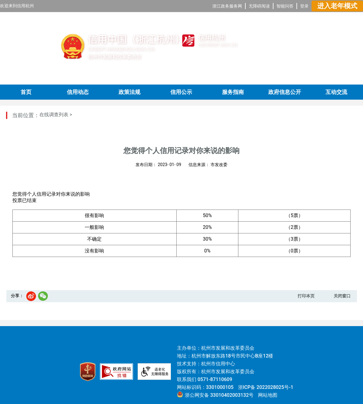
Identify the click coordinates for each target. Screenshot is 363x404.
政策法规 (129, 92)
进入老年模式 (337, 6)
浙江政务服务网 (227, 6)
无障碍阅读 (259, 6)
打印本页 (306, 295)
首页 (26, 92)
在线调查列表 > (55, 114)
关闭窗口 (342, 295)
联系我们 (186, 379)
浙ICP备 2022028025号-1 (265, 387)
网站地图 (267, 395)
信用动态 (78, 92)
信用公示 (181, 92)
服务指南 (233, 92)
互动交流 (336, 92)
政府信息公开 (284, 92)
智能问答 (284, 6)
